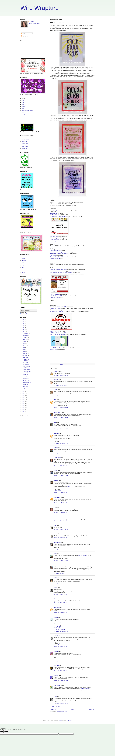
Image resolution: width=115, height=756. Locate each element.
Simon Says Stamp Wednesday (58, 241)
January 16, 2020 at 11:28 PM (61, 375)
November (25, 335)
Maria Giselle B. (58, 412)
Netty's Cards (62, 622)
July (24, 343)
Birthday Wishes (26, 374)
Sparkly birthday (26, 369)
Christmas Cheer (27, 380)
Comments (24, 36)
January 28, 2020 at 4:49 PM (60, 646)
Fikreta (55, 587)
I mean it (25, 376)
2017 (23, 395)
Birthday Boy (26, 384)
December (25, 333)
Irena (23, 108)
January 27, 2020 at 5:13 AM (60, 612)
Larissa (56, 651)
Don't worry (25, 386)
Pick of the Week (27, 382)
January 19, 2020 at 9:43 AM (60, 465)
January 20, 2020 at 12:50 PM (61, 529)
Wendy (23, 272)
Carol (23, 104)
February (25, 353)
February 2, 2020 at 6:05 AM (60, 692)
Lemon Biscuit (57, 490)
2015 (23, 399)
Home (72, 709)
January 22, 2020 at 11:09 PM (61, 560)
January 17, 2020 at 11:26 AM (61, 417)
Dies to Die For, (57, 627)
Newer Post (53, 709)
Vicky (55, 553)
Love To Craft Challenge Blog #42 (58, 252)
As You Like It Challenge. (59, 629)
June (24, 345)
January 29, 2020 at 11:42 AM (61, 661)
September (25, 339)
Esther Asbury (25, 141)
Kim (55, 507)
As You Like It (53, 349)
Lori (23, 112)
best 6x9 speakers (82, 555)
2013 (23, 403)
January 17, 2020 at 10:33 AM (61, 407)
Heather (56, 389)
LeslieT (56, 635)
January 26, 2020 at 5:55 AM (60, 602)
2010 (23, 409)
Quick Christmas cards (26, 367)
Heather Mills (25, 143)
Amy (23, 100)
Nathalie (23, 269)
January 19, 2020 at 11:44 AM (61, 475)
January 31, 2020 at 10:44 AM (61, 680)
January (25, 355)
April (24, 349)
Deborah (24, 260)
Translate (24, 313)
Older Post (91, 709)
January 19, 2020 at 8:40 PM (60, 521)
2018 (23, 393)
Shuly (23, 116)
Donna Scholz (57, 457)
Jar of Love (25, 362)
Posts (23, 33)
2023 (23, 326)
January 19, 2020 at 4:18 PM (60, 502)
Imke (55, 399)
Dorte (55, 696)
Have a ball (25, 357)
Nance (55, 577)
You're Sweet (26, 378)
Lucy (23, 265)
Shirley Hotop (25, 148)
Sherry (23, 114)
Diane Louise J (57, 565)
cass (55, 525)
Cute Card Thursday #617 (56, 260)
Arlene (55, 470)
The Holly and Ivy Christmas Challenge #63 (61, 272)
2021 (23, 329)
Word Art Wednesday (55, 347)
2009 (23, 411)
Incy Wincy (53, 255)
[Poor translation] (6, 731)
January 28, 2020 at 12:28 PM (61, 631)
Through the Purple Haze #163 (58, 306)
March (24, 351)
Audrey (23, 258)
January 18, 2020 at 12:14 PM (61, 443)
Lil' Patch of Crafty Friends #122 (58, 332)
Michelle (56, 447)
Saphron (56, 480)
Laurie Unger (25, 146)
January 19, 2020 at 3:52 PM (60, 492)
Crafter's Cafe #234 (55, 258)
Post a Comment (56, 706)
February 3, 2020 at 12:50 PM (61, 703)
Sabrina (23, 270)
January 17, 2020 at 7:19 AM (60, 385)
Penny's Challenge (55, 294)
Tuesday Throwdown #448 (57, 256)
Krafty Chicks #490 (55, 297)
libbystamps (57, 607)
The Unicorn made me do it (27, 372)
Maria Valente (57, 542)
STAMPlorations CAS (55, 274)
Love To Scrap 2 (58, 644)
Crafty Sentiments (54, 239)
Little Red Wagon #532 (56, 295)
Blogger (69, 720)
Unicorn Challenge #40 (56, 250)
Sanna (55, 599)
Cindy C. (56, 379)
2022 (23, 327)
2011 (23, 407)
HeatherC (56, 517)
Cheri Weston (25, 138)
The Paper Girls (54, 236)
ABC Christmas (54, 271)
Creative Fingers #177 (55, 238)
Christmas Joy (26, 364)
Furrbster (56, 433)
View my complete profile (34, 23)
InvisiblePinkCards (86, 690)
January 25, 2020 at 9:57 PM (60, 583)
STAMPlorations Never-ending (57, 311)
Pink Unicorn (57, 685)
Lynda (23, 267)
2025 (23, 322)
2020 (23, 331)
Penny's (69, 486)
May (24, 347)
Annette (56, 617)
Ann (23, 102)
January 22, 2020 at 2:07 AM (60, 549)
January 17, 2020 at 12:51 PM (61, 429)
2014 (23, 401)
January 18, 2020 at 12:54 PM (61, 453)
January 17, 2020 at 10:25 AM (61, 395)
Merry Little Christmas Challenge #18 (59, 253)
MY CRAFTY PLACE (62, 405)
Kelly (23, 262)
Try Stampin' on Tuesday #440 (57, 334)
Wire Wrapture (39, 8)
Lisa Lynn (56, 371)
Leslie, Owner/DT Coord (27, 110)
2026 (23, 319)
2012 (23, 405)
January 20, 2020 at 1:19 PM (60, 537)
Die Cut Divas (53, 213)
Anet (23, 257)
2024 (23, 323)
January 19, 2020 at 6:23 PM (60, 512)
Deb (55, 422)
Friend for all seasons (26, 360)
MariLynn (56, 665)
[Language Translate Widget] (28, 310)
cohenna (56, 675)
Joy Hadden (24, 145)
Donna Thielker (25, 139)
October (25, 337)
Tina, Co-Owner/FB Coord (28, 118)
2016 (23, 397)
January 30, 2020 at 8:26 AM (60, 670)
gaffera (60, 720)
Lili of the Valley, (57, 626)
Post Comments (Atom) (62, 711)
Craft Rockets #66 (54, 214)
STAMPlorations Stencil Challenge (58, 216)
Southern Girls (53, 331)
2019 (23, 391)
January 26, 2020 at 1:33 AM (60, 594)
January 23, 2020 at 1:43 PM (60, 573)
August (25, 341)
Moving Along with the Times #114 (58, 210)
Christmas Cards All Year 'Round (58, 269)
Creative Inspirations (55, 308)
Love (24, 388)
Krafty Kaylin (57, 497)
